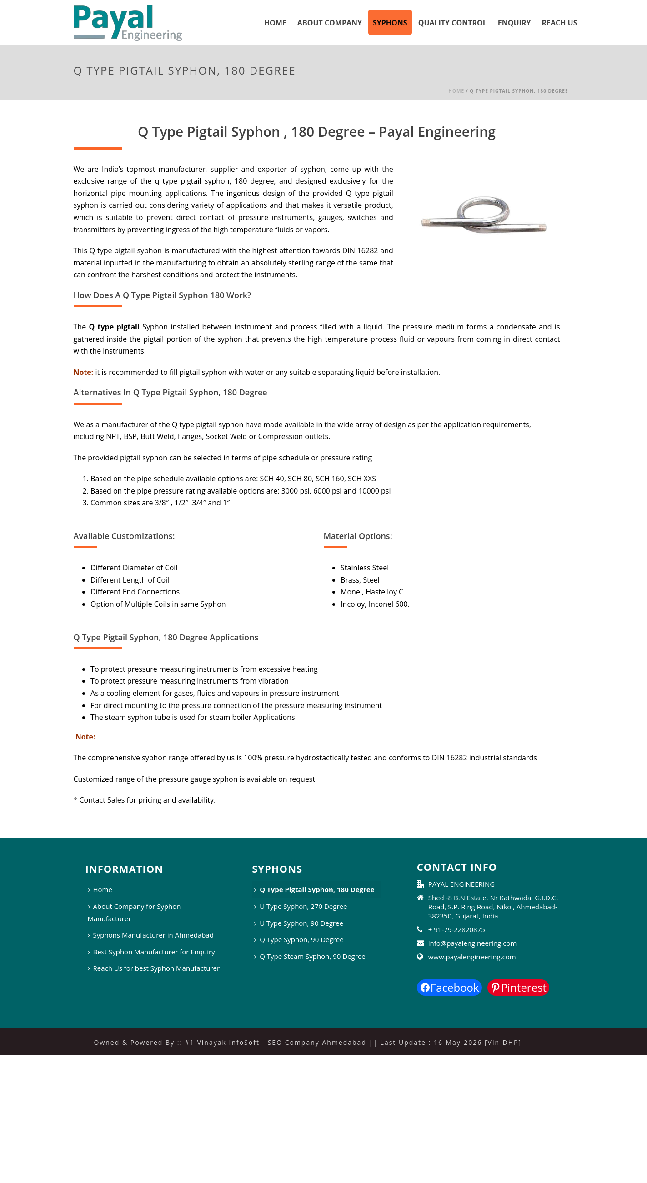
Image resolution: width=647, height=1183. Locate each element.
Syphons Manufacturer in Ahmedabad (151, 934)
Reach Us (559, 23)
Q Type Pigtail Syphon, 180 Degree (314, 889)
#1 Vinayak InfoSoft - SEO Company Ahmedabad (275, 1042)
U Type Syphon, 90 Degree (298, 923)
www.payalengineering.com (472, 957)
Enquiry (514, 23)
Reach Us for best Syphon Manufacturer (154, 968)
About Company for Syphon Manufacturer (134, 912)
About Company (329, 23)
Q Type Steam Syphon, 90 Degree (310, 956)
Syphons (390, 23)
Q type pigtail (113, 327)
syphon (312, 169)
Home (275, 23)
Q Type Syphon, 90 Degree (298, 939)
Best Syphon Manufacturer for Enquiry (151, 951)
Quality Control (452, 23)
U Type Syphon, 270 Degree (300, 906)
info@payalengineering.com (472, 943)
